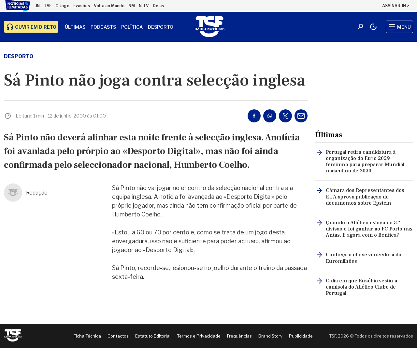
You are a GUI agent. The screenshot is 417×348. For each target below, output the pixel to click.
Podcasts (103, 27)
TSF (47, 5)
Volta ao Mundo (109, 5)
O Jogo (62, 5)
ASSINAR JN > (395, 5)
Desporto (160, 27)
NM (131, 5)
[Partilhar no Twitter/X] (285, 115)
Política (132, 27)
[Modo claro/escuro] (373, 27)
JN (37, 5)
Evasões (81, 5)
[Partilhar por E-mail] (301, 115)
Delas (158, 5)
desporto (18, 56)
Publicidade (301, 336)
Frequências (239, 336)
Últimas (75, 27)
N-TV (144, 5)
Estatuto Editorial (152, 336)
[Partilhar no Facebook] (254, 115)
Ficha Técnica (87, 336)
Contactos (118, 336)
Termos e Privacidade (199, 336)
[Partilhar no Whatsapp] (269, 115)
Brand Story (270, 336)
